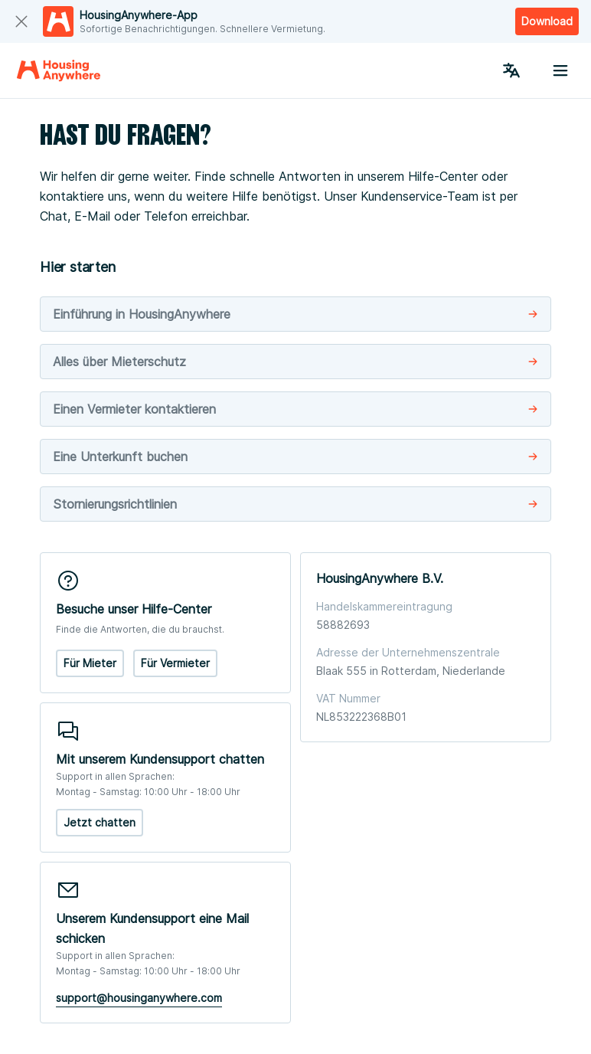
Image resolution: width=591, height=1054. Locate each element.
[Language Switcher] (511, 70)
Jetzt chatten (100, 822)
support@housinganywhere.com (139, 997)
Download (547, 21)
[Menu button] (560, 70)
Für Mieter (90, 662)
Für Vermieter (175, 662)
